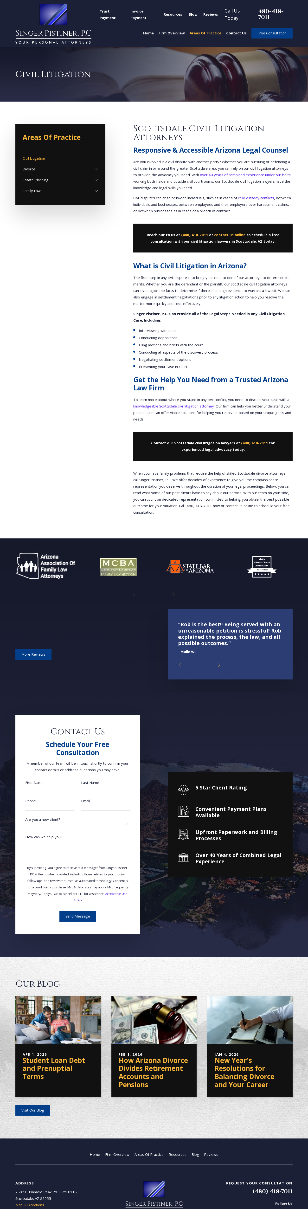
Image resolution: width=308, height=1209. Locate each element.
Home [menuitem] (148, 33)
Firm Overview (117, 1154)
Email (81, 801)
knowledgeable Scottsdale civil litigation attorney (173, 406)
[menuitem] (60, 158)
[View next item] (174, 594)
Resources (173, 14)
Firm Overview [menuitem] (172, 33)
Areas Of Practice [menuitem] (205, 33)
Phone (26, 801)
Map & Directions (29, 1205)
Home (95, 1154)
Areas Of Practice (149, 1154)
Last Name (86, 782)
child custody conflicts (256, 197)
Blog (193, 14)
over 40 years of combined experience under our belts (245, 174)
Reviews (210, 14)
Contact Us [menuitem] (236, 33)
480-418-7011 (270, 14)
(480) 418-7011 (272, 1192)
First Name (30, 782)
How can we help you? (39, 837)
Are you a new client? (38, 819)
